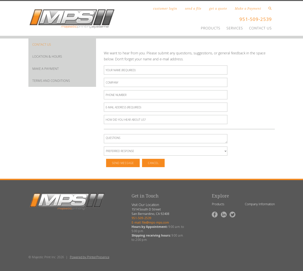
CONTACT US (260, 28)
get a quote (218, 8)
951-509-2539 (255, 19)
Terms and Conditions (51, 81)
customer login (165, 8)
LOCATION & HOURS (47, 56)
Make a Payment (248, 8)
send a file (193, 8)
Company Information (260, 204)
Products (218, 204)
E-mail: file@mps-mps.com (150, 222)
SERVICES (234, 28)
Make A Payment (45, 69)
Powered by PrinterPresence (89, 257)
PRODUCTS (210, 28)
